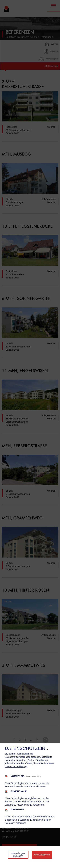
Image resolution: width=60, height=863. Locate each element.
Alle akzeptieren (42, 854)
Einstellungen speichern (18, 854)
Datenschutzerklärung (16, 766)
